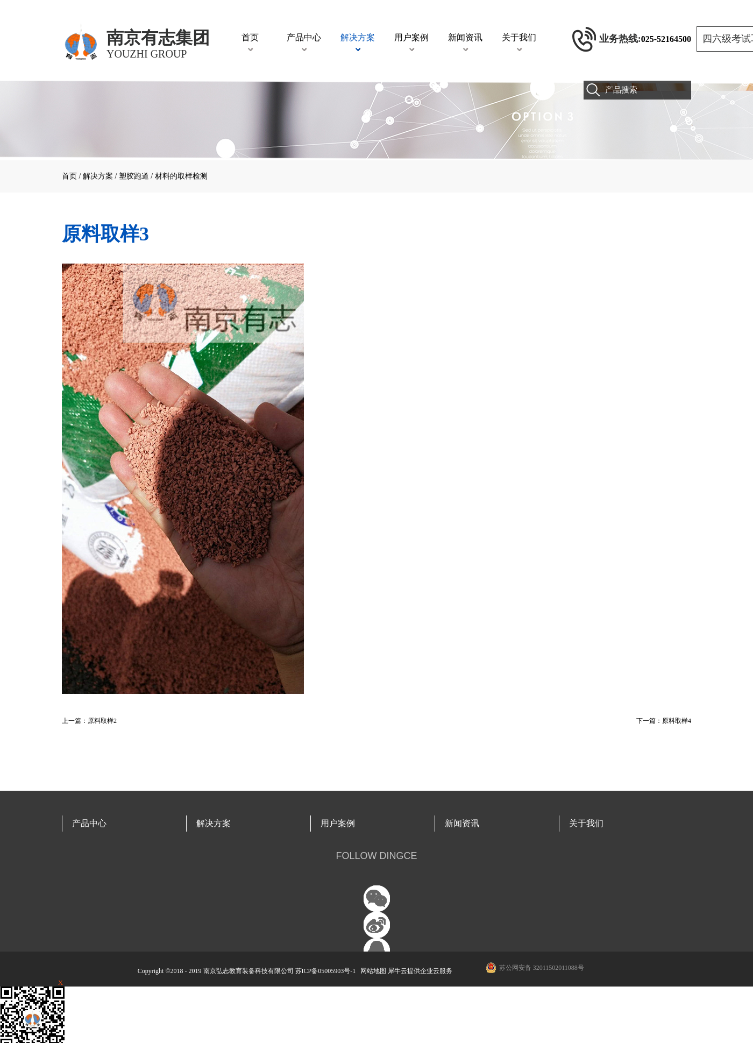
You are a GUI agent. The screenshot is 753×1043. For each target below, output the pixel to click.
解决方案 (98, 176)
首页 (250, 37)
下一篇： (663, 721)
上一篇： (89, 721)
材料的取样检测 (181, 176)
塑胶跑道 (134, 176)
